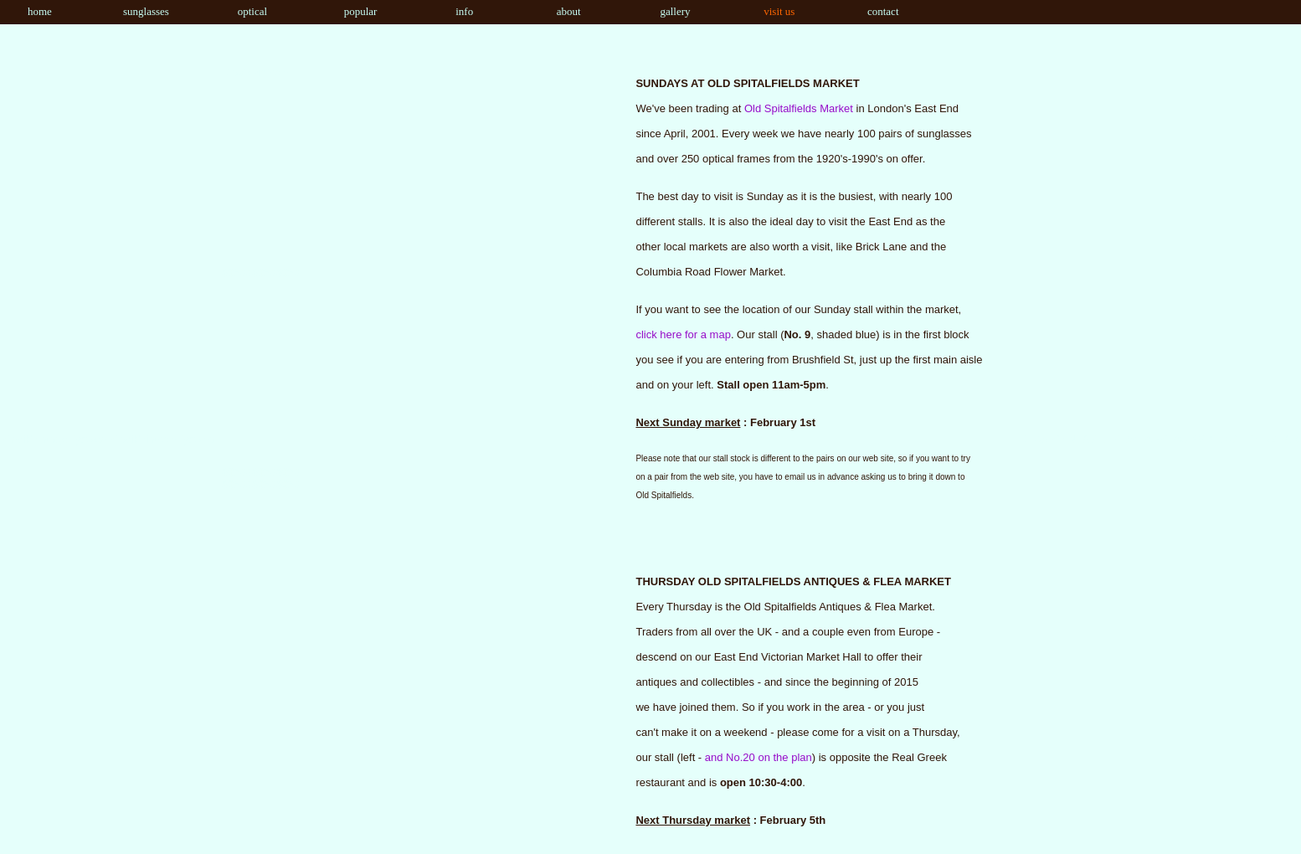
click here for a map (682, 334)
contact (878, 11)
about (560, 11)
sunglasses (142, 11)
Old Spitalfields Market (798, 108)
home (30, 11)
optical (244, 11)
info (453, 11)
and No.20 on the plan (758, 757)
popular (352, 11)
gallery (668, 11)
